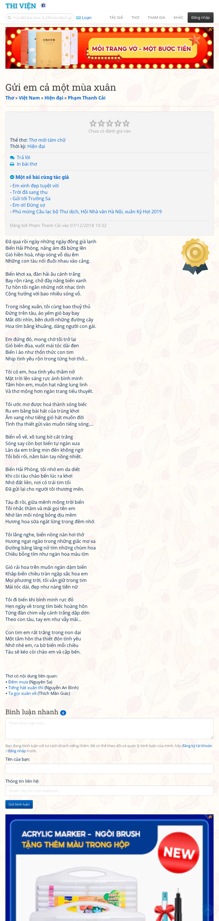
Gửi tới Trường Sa (31, 198)
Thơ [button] (135, 17)
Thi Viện (20, 5)
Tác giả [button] (116, 17)
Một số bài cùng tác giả (39, 177)
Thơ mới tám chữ (47, 140)
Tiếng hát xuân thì (25, 687)
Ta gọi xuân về (22, 693)
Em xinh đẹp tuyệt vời (36, 185)
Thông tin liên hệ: (22, 781)
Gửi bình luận (19, 804)
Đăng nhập (200, 17)
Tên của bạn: (17, 759)
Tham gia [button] (156, 17)
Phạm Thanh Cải (45, 225)
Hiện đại (36, 146)
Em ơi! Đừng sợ (29, 205)
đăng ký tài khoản (197, 745)
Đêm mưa (18, 682)
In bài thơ (27, 164)
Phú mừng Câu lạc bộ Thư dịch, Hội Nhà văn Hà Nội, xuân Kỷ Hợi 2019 (87, 211)
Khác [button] (178, 17)
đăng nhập (17, 750)
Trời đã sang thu (30, 192)
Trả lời (23, 157)
